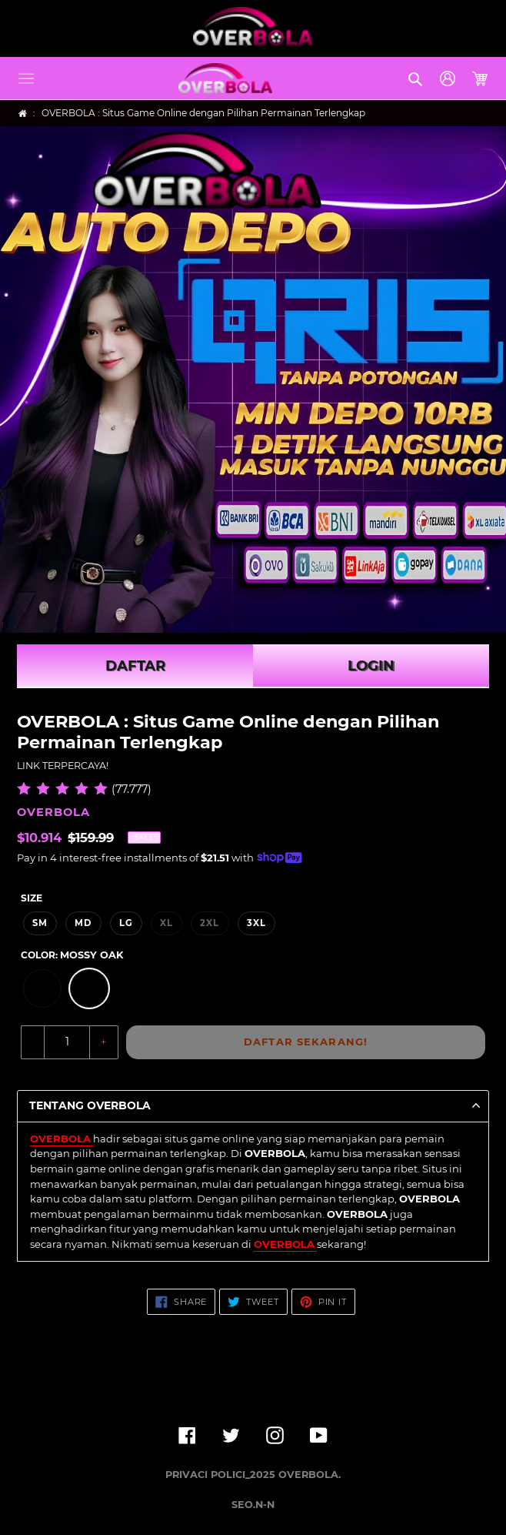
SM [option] (40, 923)
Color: (72, 955)
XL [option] (166, 923)
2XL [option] (209, 923)
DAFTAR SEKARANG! (306, 1041)
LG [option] (126, 923)
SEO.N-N (253, 1504)
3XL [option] (256, 923)
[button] (26, 78)
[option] (42, 988)
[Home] (22, 113)
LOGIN (371, 665)
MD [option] (83, 923)
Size (31, 898)
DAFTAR (135, 665)
